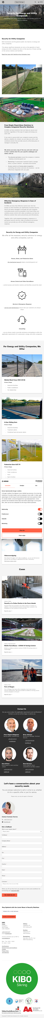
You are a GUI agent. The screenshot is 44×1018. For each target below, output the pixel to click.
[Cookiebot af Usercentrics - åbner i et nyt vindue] (35, 481)
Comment (5, 881)
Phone (4, 875)
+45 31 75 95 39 (29, 769)
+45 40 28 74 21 (8, 769)
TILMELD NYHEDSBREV (9, 916)
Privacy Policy (5, 951)
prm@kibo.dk (12, 741)
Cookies (4, 949)
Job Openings (5, 952)
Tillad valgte (22, 535)
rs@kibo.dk (27, 771)
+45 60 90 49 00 (29, 740)
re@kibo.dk (6, 771)
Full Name (5, 835)
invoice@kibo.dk (6, 938)
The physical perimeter (14, 157)
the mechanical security (14, 262)
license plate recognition (26, 166)
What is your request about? (9, 829)
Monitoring (11, 161)
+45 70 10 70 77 (8, 819)
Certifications (5, 946)
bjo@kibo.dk (28, 743)
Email (3, 869)
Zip (3, 852)
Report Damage (20, 2)
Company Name (6, 840)
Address (4, 846)
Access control (12, 166)
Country (4, 864)
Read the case (7, 611)
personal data (15, 890)
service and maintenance (11, 307)
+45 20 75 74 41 (12, 739)
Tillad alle (22, 530)
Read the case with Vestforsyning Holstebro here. (16, 54)
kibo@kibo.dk (7, 822)
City (3, 858)
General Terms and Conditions (9, 947)
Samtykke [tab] (7, 485)
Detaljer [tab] (22, 485)
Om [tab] (36, 485)
